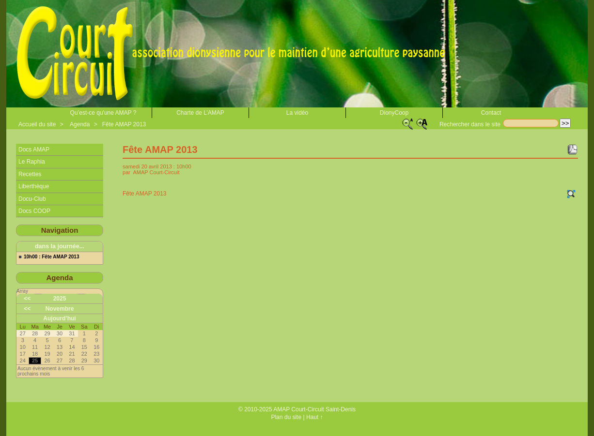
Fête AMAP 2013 (124, 124)
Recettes (29, 174)
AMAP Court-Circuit (156, 172)
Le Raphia (31, 161)
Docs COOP (34, 211)
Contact (491, 112)
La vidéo (297, 112)
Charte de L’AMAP (200, 112)
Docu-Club (32, 198)
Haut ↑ (314, 417)
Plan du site (286, 417)
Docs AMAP (33, 149)
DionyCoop (394, 112)
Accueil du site (37, 124)
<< (27, 298)
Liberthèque (33, 186)
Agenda (80, 124)
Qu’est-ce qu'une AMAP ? (103, 112)
